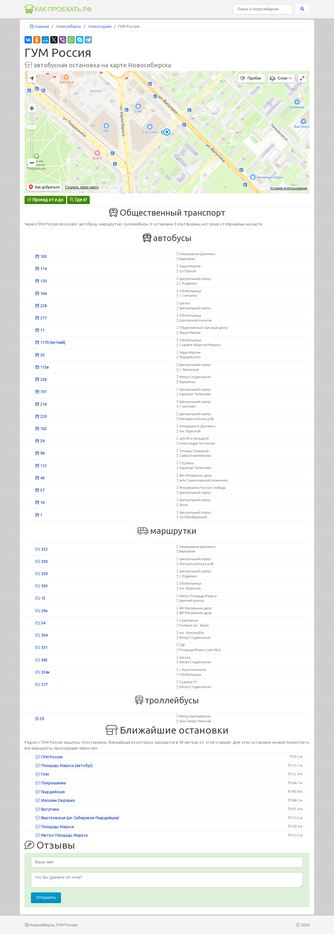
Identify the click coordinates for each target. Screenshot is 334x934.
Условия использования (288, 188)
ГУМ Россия (49, 757)
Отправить (46, 897)
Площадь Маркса (54, 826)
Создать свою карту (82, 187)
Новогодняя (100, 26)
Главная (42, 26)
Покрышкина (50, 783)
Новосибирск (68, 26)
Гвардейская (50, 792)
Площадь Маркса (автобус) (64, 765)
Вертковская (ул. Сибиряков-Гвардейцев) (77, 818)
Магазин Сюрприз (55, 800)
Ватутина (47, 809)
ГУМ (42, 774)
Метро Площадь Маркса (61, 835)
